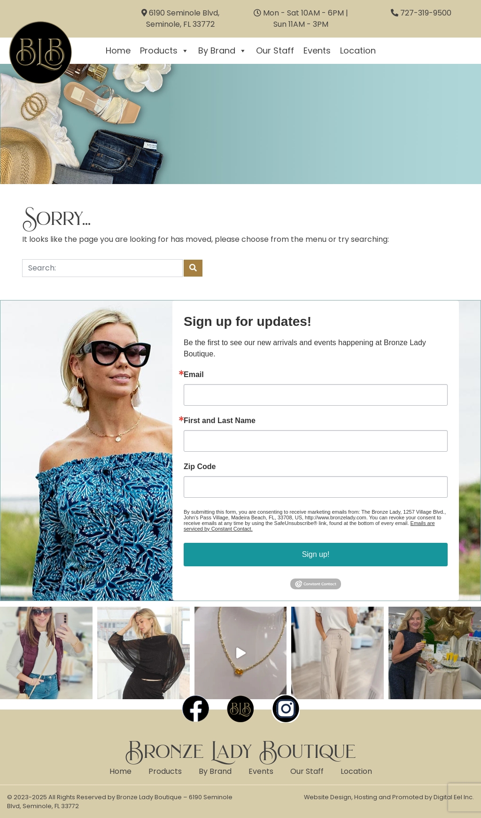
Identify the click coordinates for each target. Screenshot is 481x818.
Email (194, 374)
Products (164, 50)
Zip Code (200, 467)
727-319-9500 (425, 13)
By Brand (222, 50)
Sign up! (316, 554)
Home (118, 50)
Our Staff (275, 50)
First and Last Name (220, 420)
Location (358, 50)
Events (317, 50)
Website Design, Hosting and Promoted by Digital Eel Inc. (389, 797)
